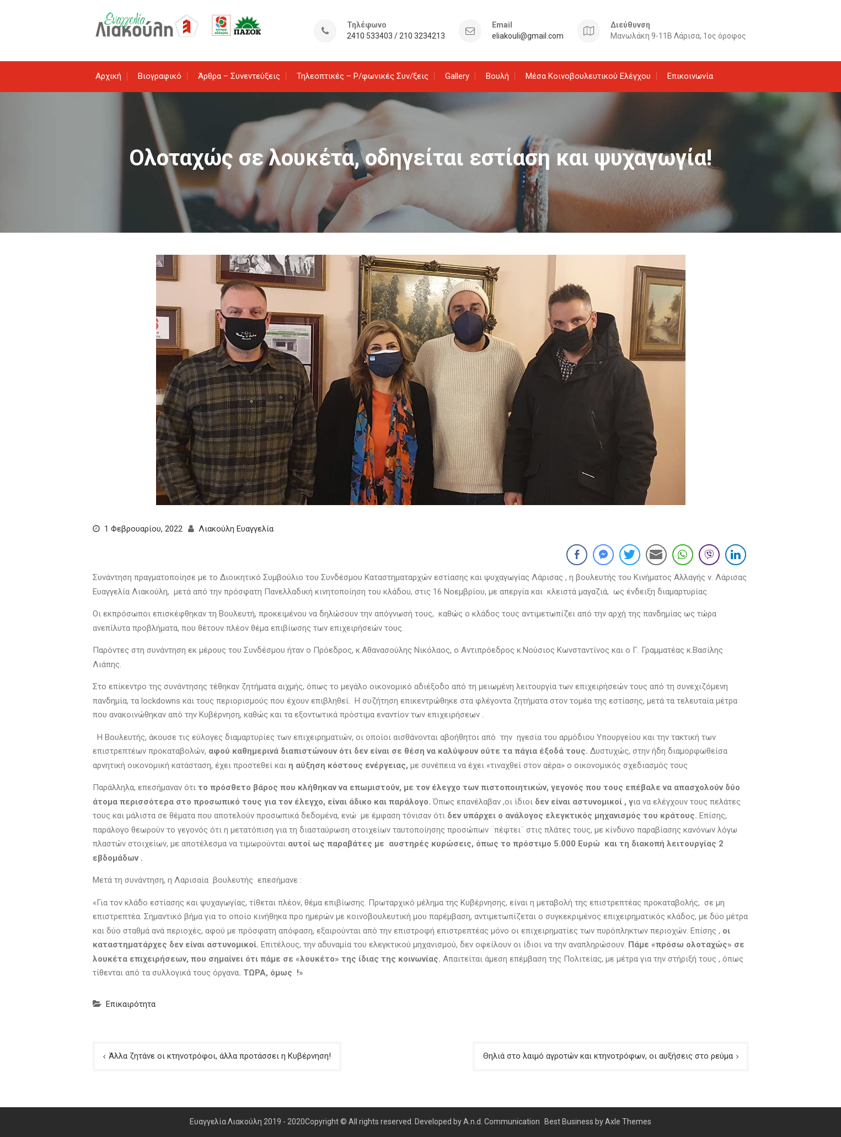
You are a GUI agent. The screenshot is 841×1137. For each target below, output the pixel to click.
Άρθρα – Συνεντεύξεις (239, 76)
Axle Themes (628, 1121)
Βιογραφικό (159, 76)
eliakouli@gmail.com (528, 36)
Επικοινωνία (690, 76)
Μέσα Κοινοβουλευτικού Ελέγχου (588, 76)
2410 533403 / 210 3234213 (396, 36)
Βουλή (497, 76)
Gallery (457, 76)
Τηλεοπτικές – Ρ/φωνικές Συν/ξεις (362, 76)
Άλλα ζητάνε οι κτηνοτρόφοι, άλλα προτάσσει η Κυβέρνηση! (220, 1056)
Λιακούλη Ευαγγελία (236, 529)
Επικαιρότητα (131, 1004)
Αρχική (108, 76)
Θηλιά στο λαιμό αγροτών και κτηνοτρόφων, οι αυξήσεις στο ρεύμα (608, 1056)
